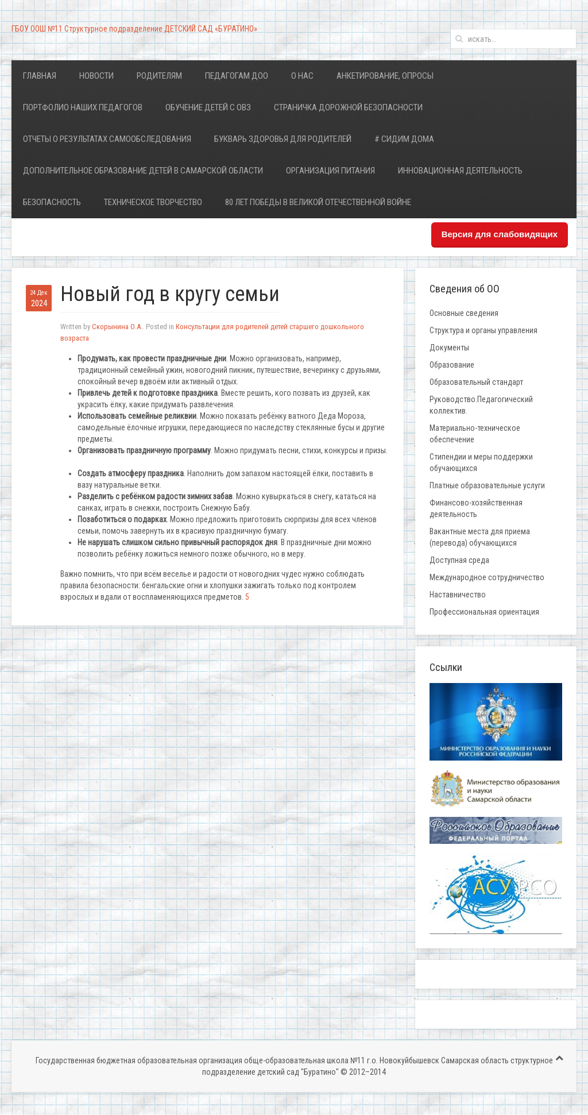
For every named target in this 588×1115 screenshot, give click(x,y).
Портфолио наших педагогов (82, 107)
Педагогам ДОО (236, 76)
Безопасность (52, 202)
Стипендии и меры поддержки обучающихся (481, 462)
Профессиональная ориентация (484, 611)
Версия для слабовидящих (500, 234)
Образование (452, 364)
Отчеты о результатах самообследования (107, 139)
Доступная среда (459, 560)
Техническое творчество (153, 202)
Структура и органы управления (483, 330)
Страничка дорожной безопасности (348, 107)
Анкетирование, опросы (385, 76)
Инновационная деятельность (460, 170)
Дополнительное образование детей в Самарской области (143, 170)
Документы (449, 347)
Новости (96, 76)
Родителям (159, 76)
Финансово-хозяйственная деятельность (476, 508)
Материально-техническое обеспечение (475, 433)
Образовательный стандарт (476, 382)
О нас (302, 76)
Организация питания (330, 170)
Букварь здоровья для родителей (282, 139)
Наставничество (458, 594)
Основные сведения (464, 313)
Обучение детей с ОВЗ (208, 107)
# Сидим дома (404, 139)
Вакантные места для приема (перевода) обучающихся (480, 537)
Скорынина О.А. (117, 326)
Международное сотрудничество (487, 577)
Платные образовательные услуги (487, 485)
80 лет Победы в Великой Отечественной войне (318, 202)
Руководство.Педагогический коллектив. (481, 405)
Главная (39, 76)
